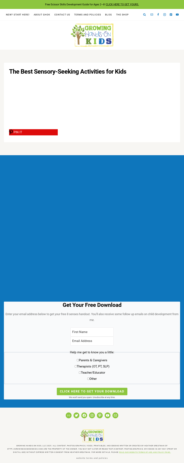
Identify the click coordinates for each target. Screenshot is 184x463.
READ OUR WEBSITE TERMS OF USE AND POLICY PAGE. (145, 452)
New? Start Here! (18, 14)
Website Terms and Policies (92, 457)
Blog (108, 14)
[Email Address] (92, 341)
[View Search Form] (144, 15)
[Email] (152, 14)
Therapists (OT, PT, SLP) (93, 366)
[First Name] (92, 331)
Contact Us (62, 14)
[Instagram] (164, 14)
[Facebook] (158, 14)
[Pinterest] (171, 14)
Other (93, 379)
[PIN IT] (33, 132)
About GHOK (42, 14)
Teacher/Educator (93, 372)
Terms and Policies (87, 14)
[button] (92, 366)
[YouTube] (177, 14)
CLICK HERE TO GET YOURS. (122, 4)
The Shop (122, 14)
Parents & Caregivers (93, 360)
